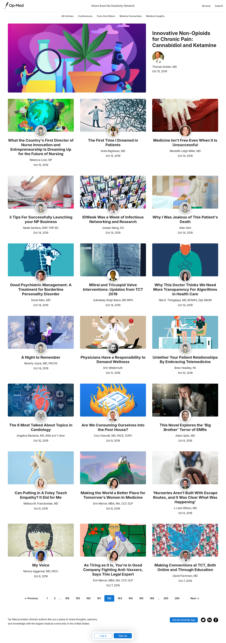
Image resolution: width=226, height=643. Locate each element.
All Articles (68, 16)
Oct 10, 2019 (185, 373)
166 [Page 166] (152, 598)
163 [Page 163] (120, 598)
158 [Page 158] (67, 598)
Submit (219, 6)
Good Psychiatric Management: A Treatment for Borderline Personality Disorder (41, 289)
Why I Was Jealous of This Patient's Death (185, 219)
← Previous (31, 598)
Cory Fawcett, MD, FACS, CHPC (113, 435)
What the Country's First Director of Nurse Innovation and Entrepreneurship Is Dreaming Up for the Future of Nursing (41, 147)
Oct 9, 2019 (113, 440)
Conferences (85, 16)
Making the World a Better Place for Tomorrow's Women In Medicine (113, 495)
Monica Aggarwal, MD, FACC (40, 571)
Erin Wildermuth (113, 367)
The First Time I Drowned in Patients (113, 142)
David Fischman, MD (185, 575)
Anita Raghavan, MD (113, 151)
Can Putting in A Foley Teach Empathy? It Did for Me (41, 495)
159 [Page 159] (78, 598)
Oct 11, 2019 (113, 373)
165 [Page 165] (141, 598)
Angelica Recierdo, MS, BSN (34, 435)
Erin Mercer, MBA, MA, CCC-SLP (113, 503)
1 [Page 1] (47, 598)
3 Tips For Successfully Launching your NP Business (41, 219)
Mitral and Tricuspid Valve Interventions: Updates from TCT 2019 (113, 289)
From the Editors (106, 16)
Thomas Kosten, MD (164, 66)
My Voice (40, 565)
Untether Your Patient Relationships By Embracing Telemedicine (185, 359)
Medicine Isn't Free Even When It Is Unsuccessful (185, 142)
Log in (103, 635)
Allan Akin (185, 227)
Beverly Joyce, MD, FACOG (40, 363)
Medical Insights (155, 16)
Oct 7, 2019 (113, 585)
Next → (194, 598)
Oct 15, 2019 (159, 71)
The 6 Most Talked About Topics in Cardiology (41, 427)
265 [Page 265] (166, 598)
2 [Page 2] (55, 598)
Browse (206, 6)
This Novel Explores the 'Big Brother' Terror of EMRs (185, 427)
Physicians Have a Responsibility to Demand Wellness (113, 359)
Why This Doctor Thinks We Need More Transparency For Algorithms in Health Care (185, 289)
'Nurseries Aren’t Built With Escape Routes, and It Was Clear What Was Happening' (185, 497)
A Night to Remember (40, 357)
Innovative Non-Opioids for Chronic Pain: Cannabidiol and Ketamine (184, 39)
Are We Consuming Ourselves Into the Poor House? (113, 427)
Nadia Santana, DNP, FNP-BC (41, 227)
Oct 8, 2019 (113, 508)
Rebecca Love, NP (41, 160)
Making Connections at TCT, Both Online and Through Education (185, 567)
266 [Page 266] (177, 598)
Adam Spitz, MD (185, 435)
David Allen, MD (41, 300)
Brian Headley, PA (185, 367)
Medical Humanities (131, 16)
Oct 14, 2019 (185, 155)
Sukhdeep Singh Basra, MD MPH (113, 300)
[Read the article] (41, 115)
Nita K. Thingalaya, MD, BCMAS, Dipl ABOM (185, 300)
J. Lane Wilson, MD (185, 508)
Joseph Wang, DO (113, 227)
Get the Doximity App (183, 619)
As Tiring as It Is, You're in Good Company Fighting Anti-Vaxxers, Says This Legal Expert (113, 570)
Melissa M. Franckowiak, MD (41, 503)
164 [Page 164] (130, 598)
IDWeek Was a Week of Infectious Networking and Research (113, 219)
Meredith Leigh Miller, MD (185, 151)
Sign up (122, 635)
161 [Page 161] (99, 598)
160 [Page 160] (88, 598)
